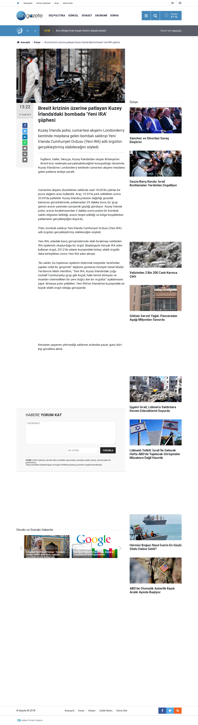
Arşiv (56, 3)
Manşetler (28, 3)
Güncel (73, 15)
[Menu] (146, 16)
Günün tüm (171, 30)
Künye (81, 710)
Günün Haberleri (43, 3)
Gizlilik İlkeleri (105, 710)
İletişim (91, 710)
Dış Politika (57, 15)
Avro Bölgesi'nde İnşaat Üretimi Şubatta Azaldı (81, 30)
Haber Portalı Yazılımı (32, 720)
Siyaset (87, 15)
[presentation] (27, 31)
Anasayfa (69, 710)
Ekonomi (101, 15)
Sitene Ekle (68, 3)
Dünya (114, 15)
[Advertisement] (81, 316)
